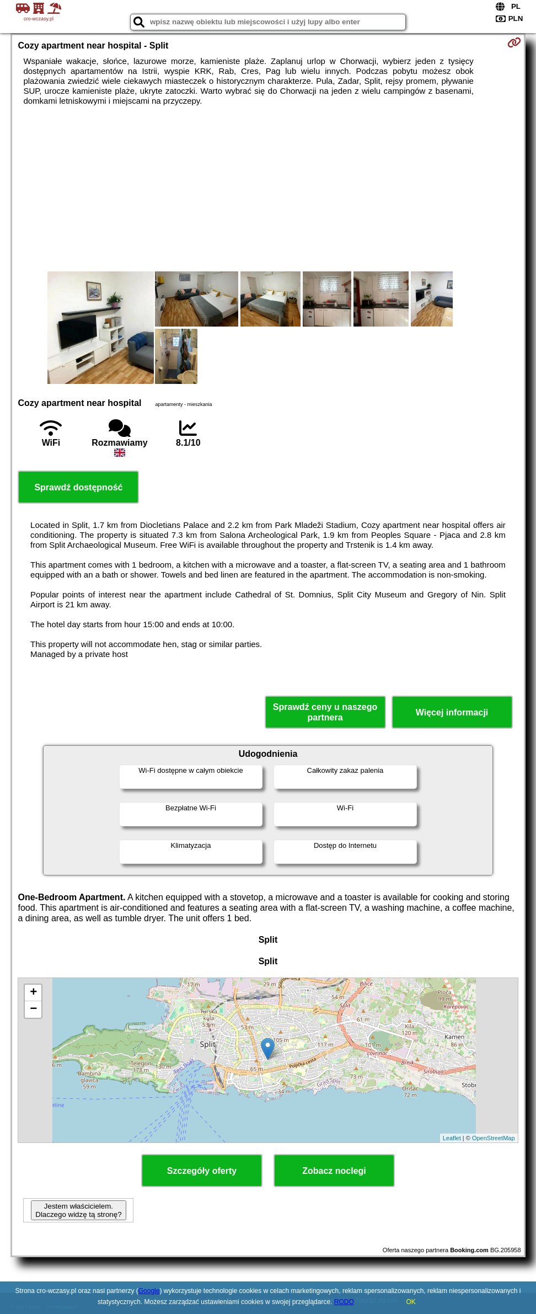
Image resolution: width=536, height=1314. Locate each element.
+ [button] (33, 993)
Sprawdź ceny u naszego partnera (325, 712)
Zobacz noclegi (334, 1171)
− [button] (33, 1009)
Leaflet (452, 1138)
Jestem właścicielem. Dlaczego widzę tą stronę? (78, 1210)
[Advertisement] (268, 188)
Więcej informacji (452, 712)
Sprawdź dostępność (78, 487)
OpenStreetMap (493, 1138)
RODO (344, 1302)
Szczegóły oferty (202, 1171)
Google (149, 1291)
